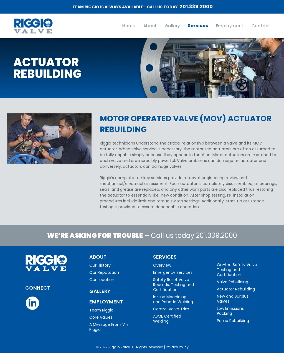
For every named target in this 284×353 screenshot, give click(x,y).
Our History (100, 265)
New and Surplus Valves (232, 298)
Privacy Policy (177, 347)
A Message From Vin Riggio (108, 327)
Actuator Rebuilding (236, 289)
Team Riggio (101, 310)
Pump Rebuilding (233, 320)
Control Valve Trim (171, 309)
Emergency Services (172, 272)
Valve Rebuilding (232, 282)
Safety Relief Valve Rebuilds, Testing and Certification (173, 284)
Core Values (101, 317)
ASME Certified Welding (167, 318)
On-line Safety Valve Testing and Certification (237, 269)
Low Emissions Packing (230, 311)
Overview (162, 265)
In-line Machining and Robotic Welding (173, 299)
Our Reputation (104, 272)
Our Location (101, 279)
